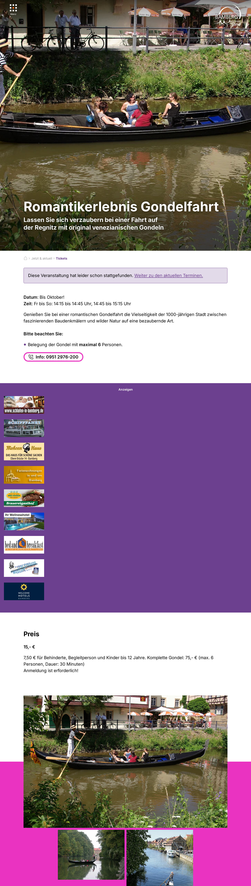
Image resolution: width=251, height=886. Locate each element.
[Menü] (13, 9)
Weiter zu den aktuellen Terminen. (168, 275)
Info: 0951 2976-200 (52, 357)
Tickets (61, 258)
